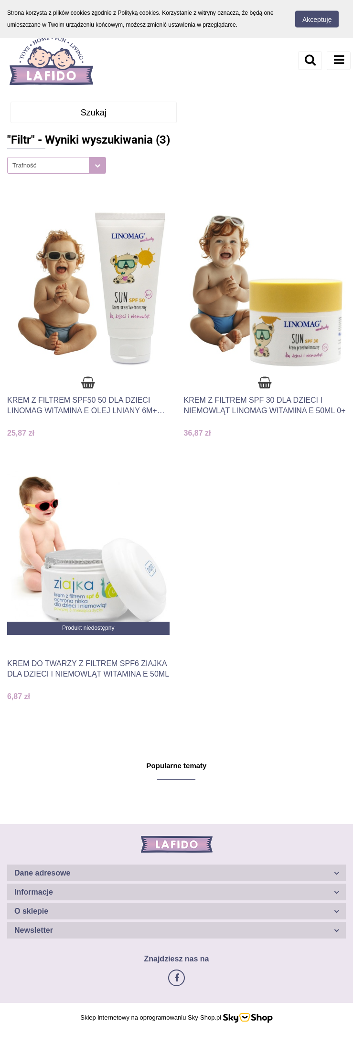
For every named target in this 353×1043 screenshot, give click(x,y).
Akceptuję (317, 19)
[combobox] (56, 165)
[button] (176, 873)
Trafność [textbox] (24, 165)
